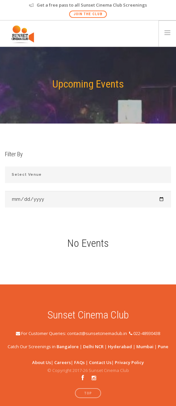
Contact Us (100, 362)
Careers (62, 362)
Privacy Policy (129, 362)
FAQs (79, 362)
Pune (163, 347)
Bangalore (68, 347)
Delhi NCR (93, 347)
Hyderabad (120, 347)
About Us (41, 362)
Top (88, 393)
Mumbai (145, 347)
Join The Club (88, 14)
